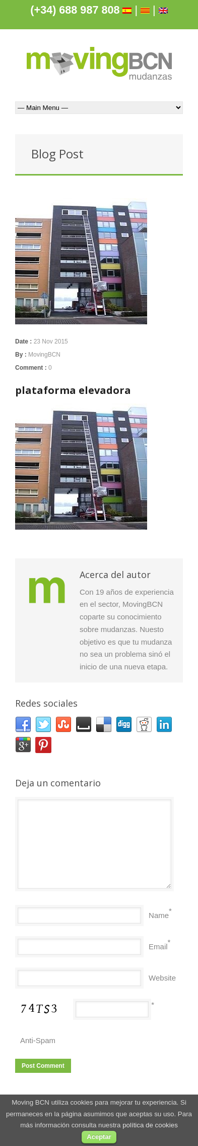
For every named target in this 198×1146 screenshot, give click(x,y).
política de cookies (150, 1125)
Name (159, 915)
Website (162, 977)
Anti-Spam (37, 1040)
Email (158, 946)
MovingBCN (44, 354)
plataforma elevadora (73, 390)
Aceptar (99, 1136)
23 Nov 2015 (51, 341)
